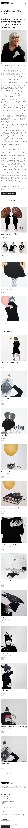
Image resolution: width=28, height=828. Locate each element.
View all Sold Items (8, 774)
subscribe (5, 819)
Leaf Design (16, 825)
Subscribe (5, 826)
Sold (3, 367)
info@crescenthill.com (6, 798)
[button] (23, 3)
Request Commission (8, 193)
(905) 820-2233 (4, 796)
